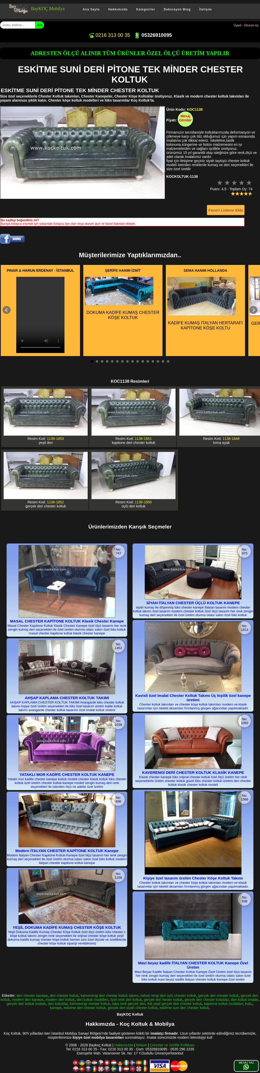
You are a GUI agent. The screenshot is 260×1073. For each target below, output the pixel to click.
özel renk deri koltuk (126, 1000)
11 (142, 361)
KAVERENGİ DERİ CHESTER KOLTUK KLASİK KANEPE (193, 772)
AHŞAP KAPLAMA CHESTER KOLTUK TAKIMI (67, 698)
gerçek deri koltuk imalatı (26, 1004)
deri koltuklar (58, 1004)
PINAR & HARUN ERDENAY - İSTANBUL (40, 270)
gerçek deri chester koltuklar (207, 1000)
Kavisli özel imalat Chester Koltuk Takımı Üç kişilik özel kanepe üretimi (193, 697)
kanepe (56, 1008)
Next (253, 310)
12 (148, 361)
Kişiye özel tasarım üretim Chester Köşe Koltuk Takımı (193, 878)
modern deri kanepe (28, 1000)
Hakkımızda (117, 9)
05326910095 (153, 35)
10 (137, 361)
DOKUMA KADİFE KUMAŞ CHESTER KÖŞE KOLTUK (122, 298)
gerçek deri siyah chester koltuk (132, 1008)
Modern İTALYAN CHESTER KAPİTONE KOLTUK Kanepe (67, 850)
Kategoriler (145, 9)
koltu (249, 1004)
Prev (7, 310)
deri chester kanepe (32, 996)
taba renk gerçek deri (128, 1004)
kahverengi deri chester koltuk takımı (109, 996)
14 (158, 361)
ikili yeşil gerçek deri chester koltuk (174, 1004)
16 (168, 361)
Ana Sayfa (91, 9)
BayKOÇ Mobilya (48, 8)
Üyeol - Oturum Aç (246, 25)
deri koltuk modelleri (92, 1000)
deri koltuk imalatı (244, 1000)
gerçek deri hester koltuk (163, 1000)
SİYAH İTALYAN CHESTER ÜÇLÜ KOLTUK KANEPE (193, 603)
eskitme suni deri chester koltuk (184, 1008)
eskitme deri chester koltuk (85, 1008)
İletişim (205, 9)
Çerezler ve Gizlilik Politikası (172, 1045)
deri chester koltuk (64, 996)
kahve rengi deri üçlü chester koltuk (168, 996)
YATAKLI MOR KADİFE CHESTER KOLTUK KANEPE (67, 774)
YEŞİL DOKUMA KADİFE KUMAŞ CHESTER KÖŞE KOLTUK (67, 927)
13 (153, 361)
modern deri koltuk (60, 1000)
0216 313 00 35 (109, 35)
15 (163, 361)
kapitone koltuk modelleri (223, 1004)
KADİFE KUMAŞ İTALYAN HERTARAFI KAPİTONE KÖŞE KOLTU (205, 303)
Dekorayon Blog (177, 9)
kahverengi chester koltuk (90, 1004)
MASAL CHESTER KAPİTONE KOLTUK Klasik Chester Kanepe (67, 621)
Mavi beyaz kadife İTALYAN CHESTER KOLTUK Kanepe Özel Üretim (193, 965)
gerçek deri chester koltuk (218, 996)
